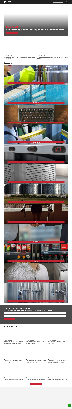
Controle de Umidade (36, 201)
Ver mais (36, 384)
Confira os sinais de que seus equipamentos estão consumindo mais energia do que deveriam (13, 343)
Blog (49, 1)
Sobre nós (19, 1)
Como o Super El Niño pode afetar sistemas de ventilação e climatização (19, 58)
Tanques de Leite (36, 301)
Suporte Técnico (36, 281)
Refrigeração (36, 261)
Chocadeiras (36, 162)
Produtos (26, 1)
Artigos (36, 122)
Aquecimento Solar (36, 102)
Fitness (36, 221)
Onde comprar (42, 1)
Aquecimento (36, 82)
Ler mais (12, 32)
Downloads (34, 1)
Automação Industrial (36, 142)
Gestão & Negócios (36, 241)
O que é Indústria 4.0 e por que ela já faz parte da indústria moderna (52, 58)
